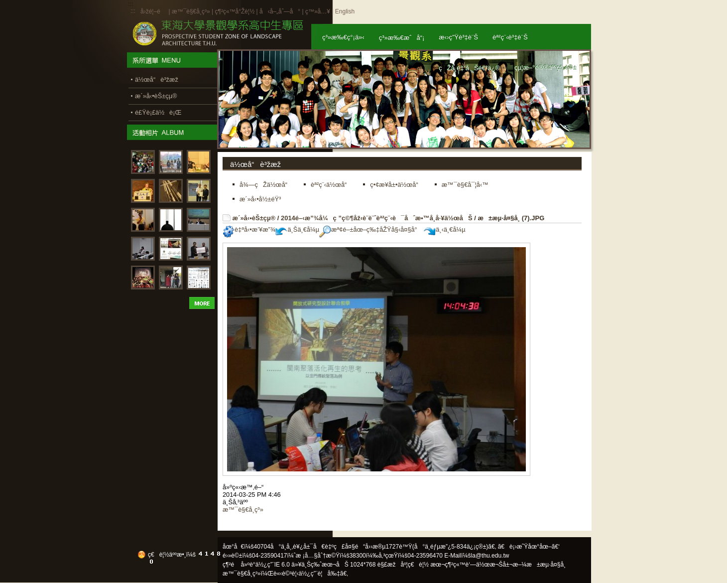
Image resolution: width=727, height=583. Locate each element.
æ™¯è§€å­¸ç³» (192, 11)
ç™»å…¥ (317, 11)
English (345, 11)
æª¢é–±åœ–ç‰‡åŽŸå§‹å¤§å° (370, 229)
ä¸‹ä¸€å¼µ (444, 229)
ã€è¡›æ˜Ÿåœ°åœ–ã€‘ (529, 546)
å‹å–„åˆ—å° (279, 11)
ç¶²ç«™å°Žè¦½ (234, 11)
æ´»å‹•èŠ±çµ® (254, 218)
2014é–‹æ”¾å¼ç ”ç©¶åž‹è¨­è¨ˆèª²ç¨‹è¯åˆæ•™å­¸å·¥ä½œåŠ (377, 218)
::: (132, 10)
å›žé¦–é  (153, 11)
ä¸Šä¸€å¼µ (297, 229)
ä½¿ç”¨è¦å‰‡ (319, 573)
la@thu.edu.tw (490, 555)
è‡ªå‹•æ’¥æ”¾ (249, 229)
